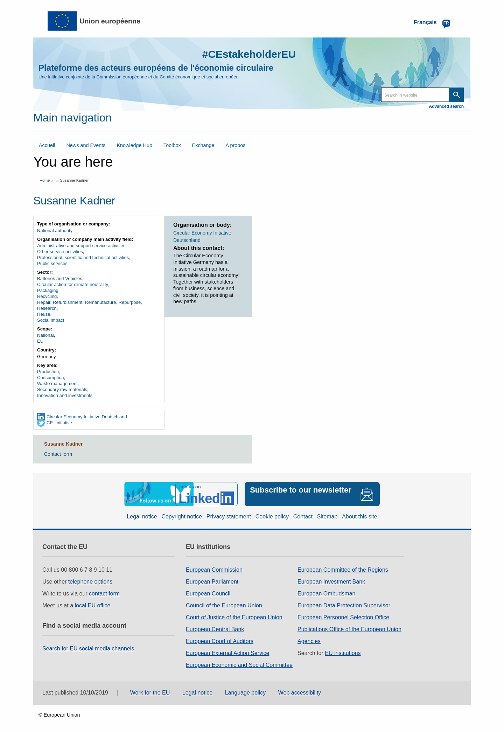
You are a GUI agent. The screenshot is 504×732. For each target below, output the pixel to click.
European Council (208, 594)
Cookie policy (272, 517)
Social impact (50, 320)
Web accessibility (299, 693)
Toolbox (172, 145)
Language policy (245, 693)
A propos (236, 145)
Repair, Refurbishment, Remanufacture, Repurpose (89, 302)
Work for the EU (150, 693)
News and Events (85, 145)
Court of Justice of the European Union (234, 617)
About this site (359, 517)
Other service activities (60, 251)
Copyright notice (181, 517)
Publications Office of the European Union (349, 629)
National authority (54, 230)
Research (47, 308)
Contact (303, 517)
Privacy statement (228, 517)
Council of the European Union (224, 605)
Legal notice (142, 517)
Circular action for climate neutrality (72, 284)
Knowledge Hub (134, 145)
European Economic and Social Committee (239, 665)
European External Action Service (227, 653)
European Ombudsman (326, 594)
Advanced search (446, 106)
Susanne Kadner (74, 180)
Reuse (43, 314)
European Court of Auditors (219, 641)
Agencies (309, 641)
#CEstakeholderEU (249, 54)
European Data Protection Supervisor (344, 605)
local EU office (93, 605)
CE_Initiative (59, 422)
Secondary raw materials (62, 389)
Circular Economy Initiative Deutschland (87, 416)
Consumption (50, 377)
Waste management (57, 383)
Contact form (58, 454)
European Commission (214, 570)
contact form (104, 594)
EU (40, 341)
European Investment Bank (331, 582)
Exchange (203, 145)
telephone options (90, 582)
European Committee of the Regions (343, 570)
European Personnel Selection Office (343, 617)
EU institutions (342, 653)
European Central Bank (215, 629)
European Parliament (212, 582)
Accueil (47, 145)
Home (45, 180)
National (45, 335)
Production (48, 371)
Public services (52, 263)
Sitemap (327, 517)
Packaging (47, 290)
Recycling (47, 296)
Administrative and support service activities (81, 245)
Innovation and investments (64, 395)
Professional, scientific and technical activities (83, 257)
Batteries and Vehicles (59, 278)
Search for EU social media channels (88, 648)
